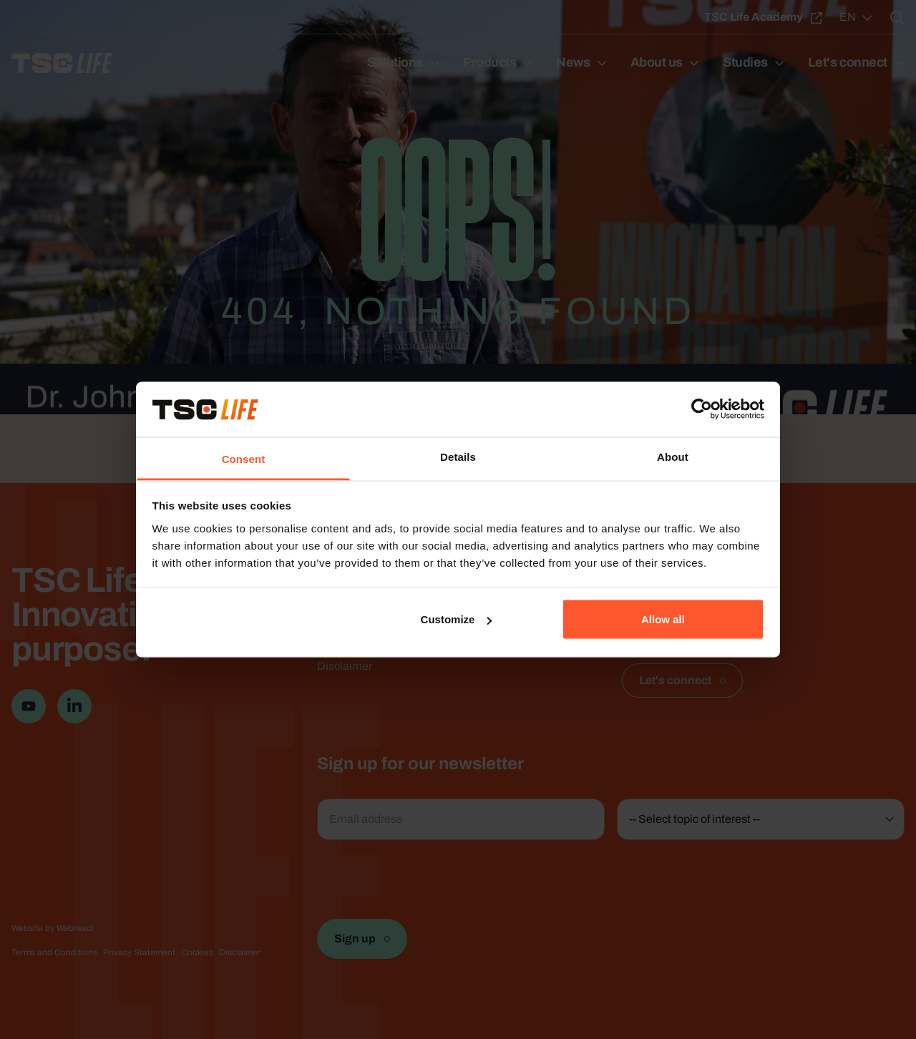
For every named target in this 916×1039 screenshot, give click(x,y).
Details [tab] (458, 456)
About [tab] (672, 456)
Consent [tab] (243, 458)
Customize (456, 619)
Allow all (663, 619)
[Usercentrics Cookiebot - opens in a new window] (701, 409)
